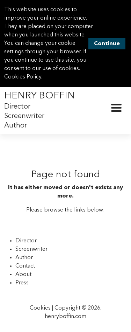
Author (15, 125)
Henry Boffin (39, 96)
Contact (25, 266)
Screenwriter (24, 116)
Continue (107, 44)
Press (22, 283)
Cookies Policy (22, 77)
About (23, 274)
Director (17, 106)
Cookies (40, 308)
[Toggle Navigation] (116, 107)
